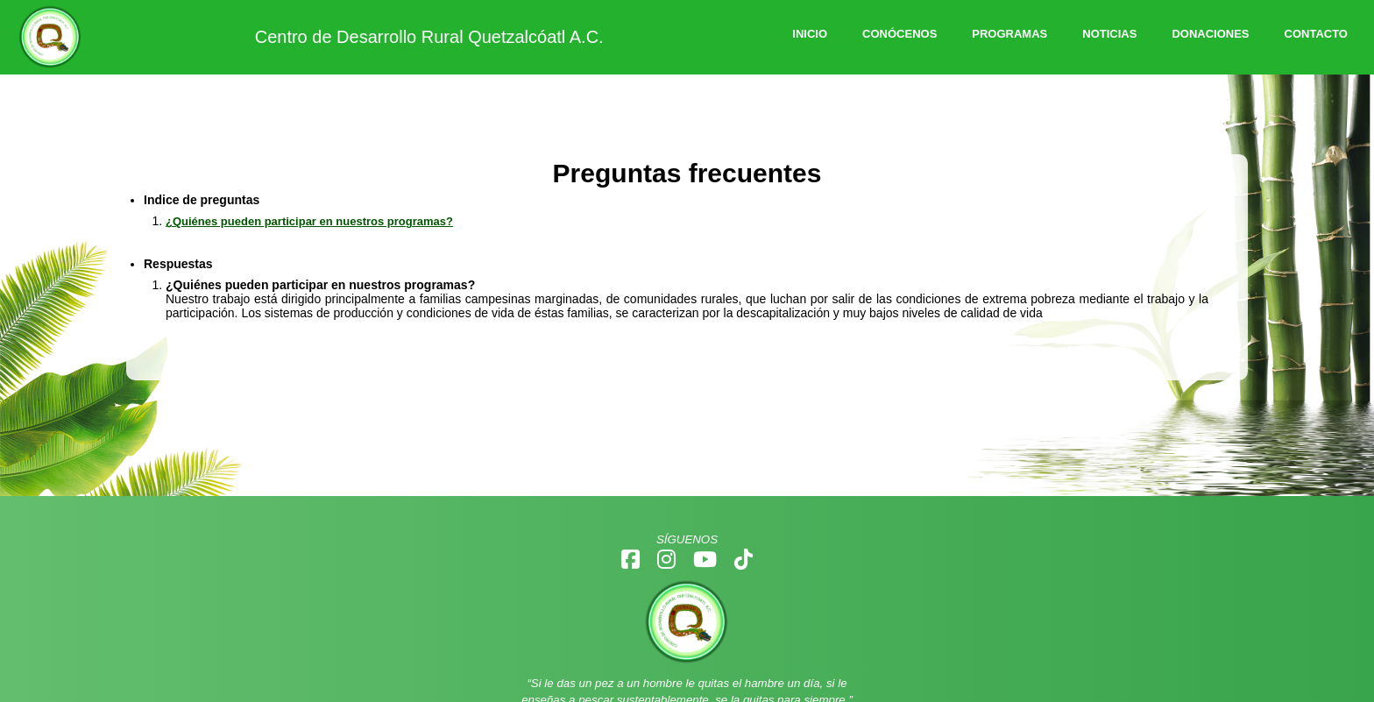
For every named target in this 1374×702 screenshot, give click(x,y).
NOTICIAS (1109, 33)
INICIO (809, 33)
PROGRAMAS (1009, 33)
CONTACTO (1316, 33)
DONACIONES (1210, 33)
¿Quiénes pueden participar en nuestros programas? (309, 221)
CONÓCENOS (899, 33)
